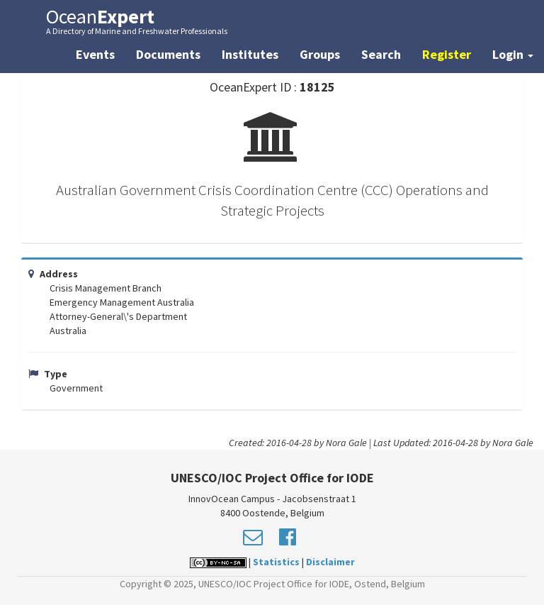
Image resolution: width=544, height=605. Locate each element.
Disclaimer (330, 561)
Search (381, 54)
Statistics (276, 561)
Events (95, 54)
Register (446, 54)
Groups (320, 54)
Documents (168, 54)
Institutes (250, 54)
